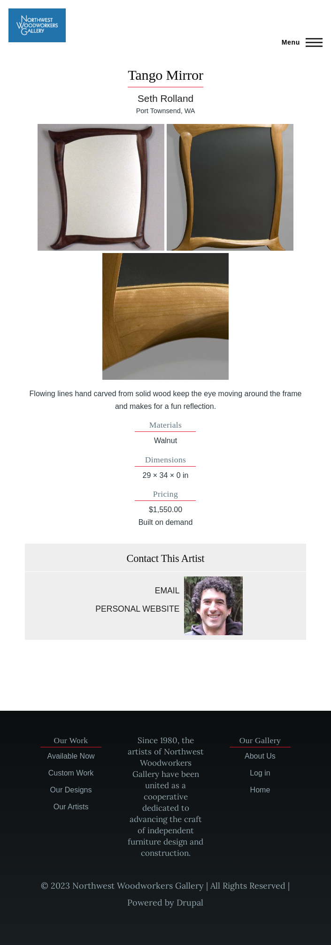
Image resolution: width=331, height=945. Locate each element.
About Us (260, 756)
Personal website (137, 609)
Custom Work (71, 773)
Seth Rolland (165, 98)
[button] (101, 187)
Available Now (71, 756)
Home (260, 790)
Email (167, 590)
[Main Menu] (299, 42)
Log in (260, 773)
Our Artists (71, 807)
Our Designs (71, 790)
